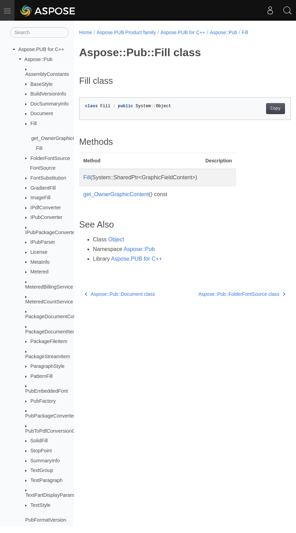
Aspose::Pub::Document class (120, 294)
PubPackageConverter (50, 416)
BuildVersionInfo (48, 94)
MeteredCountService (49, 301)
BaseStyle (41, 84)
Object (116, 239)
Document (41, 113)
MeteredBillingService (49, 287)
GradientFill (43, 188)
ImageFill (40, 197)
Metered (39, 271)
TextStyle (40, 505)
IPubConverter (46, 217)
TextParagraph (46, 480)
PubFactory (43, 401)
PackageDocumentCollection (57, 316)
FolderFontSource (50, 158)
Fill (33, 123)
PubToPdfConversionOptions (57, 431)
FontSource (42, 168)
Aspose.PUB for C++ (41, 49)
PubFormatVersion (45, 520)
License (38, 252)
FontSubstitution (48, 178)
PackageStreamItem (47, 356)
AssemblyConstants (47, 74)
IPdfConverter (45, 207)
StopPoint (41, 450)
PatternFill (41, 376)
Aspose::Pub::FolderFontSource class (227, 294)
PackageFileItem (48, 341)
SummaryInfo (45, 460)
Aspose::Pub (38, 59)
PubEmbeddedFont (46, 391)
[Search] (39, 32)
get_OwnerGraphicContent (60, 138)
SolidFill (38, 440)
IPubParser (42, 242)
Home (85, 32)
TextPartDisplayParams (51, 495)
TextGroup (41, 470)
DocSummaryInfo (49, 104)
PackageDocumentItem (51, 331)
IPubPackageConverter (50, 232)
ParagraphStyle (47, 366)
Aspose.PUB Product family (126, 32)
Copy (260, 108)
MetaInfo (40, 262)
